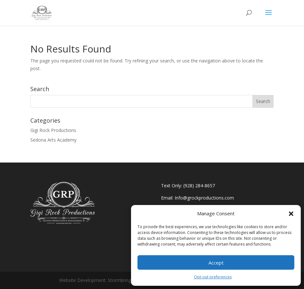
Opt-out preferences (213, 277)
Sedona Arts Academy (53, 140)
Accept (216, 262)
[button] (291, 213)
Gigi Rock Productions (53, 130)
